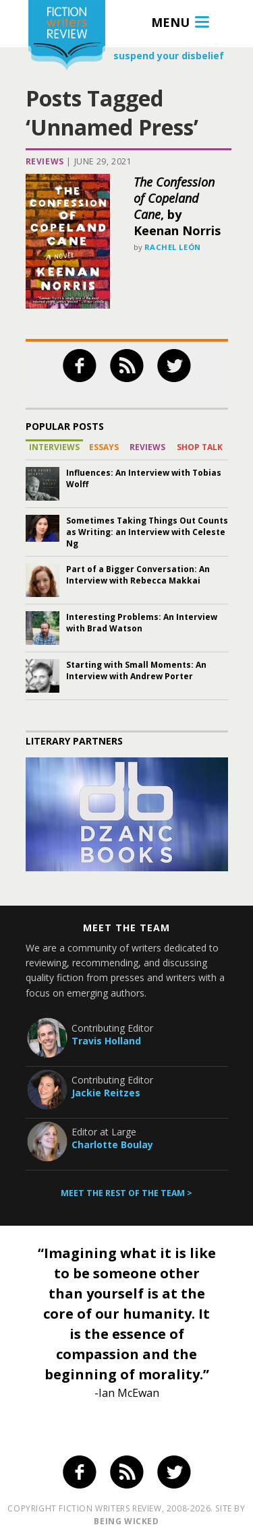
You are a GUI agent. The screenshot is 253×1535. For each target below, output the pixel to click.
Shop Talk (200, 447)
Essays (104, 447)
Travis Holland (106, 1040)
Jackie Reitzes (106, 1092)
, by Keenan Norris (177, 206)
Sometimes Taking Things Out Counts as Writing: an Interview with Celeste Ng (147, 532)
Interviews (54, 447)
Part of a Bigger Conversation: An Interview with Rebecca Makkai (138, 574)
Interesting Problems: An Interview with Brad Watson (141, 622)
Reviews (45, 161)
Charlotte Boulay (112, 1144)
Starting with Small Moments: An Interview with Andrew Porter (136, 670)
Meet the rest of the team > (126, 1193)
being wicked (126, 1521)
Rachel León (172, 247)
